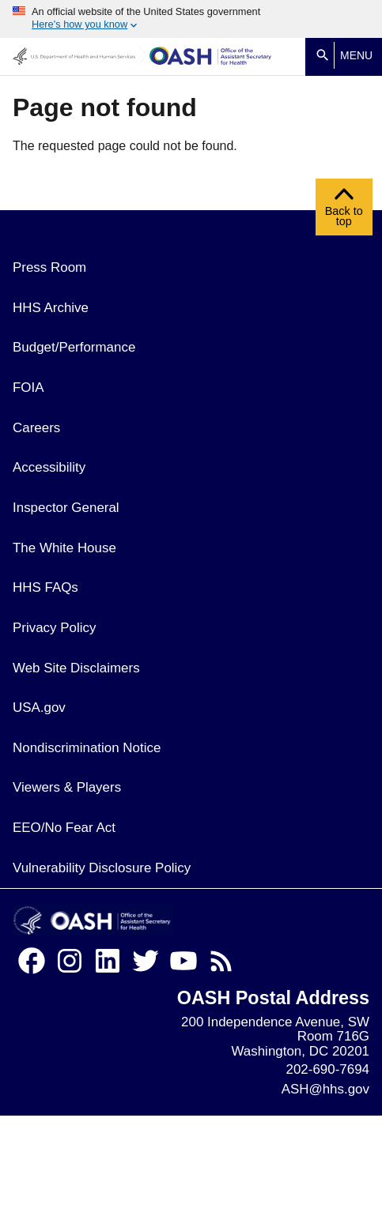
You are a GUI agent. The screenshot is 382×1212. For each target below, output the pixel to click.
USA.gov (39, 707)
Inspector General (66, 507)
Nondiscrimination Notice (87, 747)
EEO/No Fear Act (64, 827)
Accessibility (49, 467)
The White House (64, 547)
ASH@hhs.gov (325, 1089)
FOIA (28, 387)
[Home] (210, 57)
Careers (36, 427)
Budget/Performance (74, 347)
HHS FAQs (45, 587)
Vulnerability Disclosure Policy (102, 867)
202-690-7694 (327, 1069)
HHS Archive (51, 307)
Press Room (49, 267)
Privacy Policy (54, 627)
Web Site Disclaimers (76, 668)
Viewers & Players (67, 787)
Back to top (344, 211)
